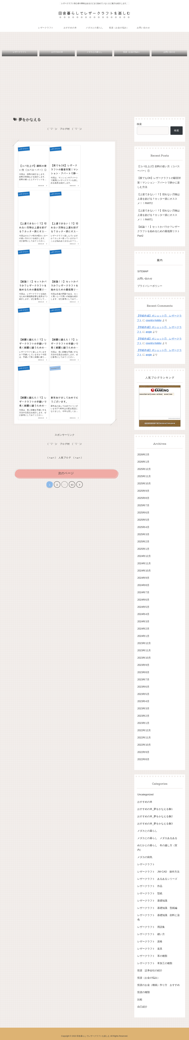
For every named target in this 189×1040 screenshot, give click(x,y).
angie (149, 331)
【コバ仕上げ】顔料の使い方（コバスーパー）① (158, 168)
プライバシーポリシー (149, 286)
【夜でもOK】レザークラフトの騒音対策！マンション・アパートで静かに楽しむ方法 (159, 182)
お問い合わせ (144, 278)
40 (72, 484)
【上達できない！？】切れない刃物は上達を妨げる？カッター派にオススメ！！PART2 (158, 199)
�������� (174, 418)
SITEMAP (142, 271)
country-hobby (153, 320)
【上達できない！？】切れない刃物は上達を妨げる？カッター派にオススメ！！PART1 (158, 215)
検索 (139, 124)
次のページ (66, 473)
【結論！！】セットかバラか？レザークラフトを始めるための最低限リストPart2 (158, 231)
